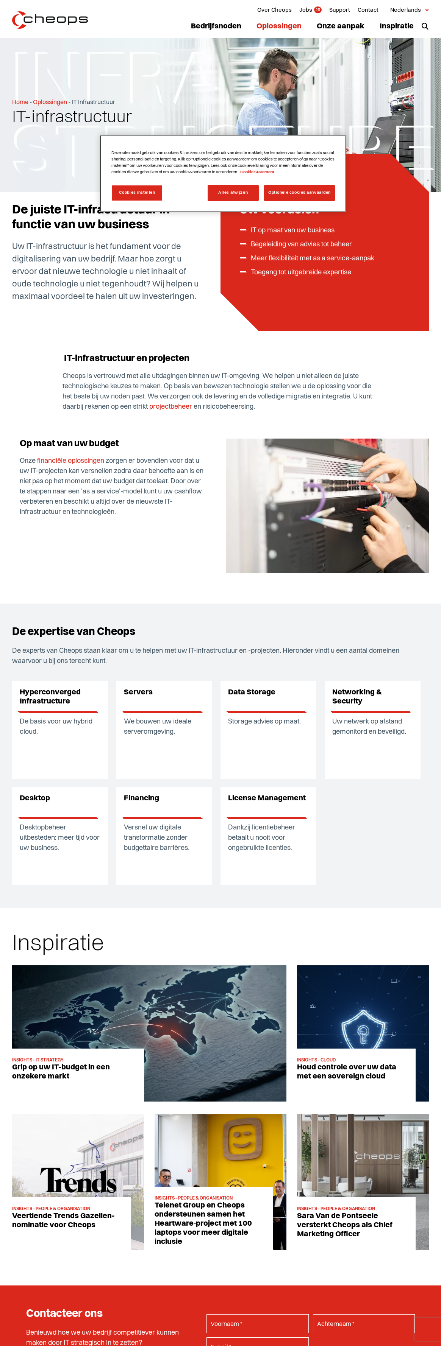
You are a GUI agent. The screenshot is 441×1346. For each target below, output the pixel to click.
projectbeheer (170, 406)
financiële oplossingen (70, 460)
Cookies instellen (137, 192)
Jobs (305, 10)
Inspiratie (397, 26)
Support (339, 10)
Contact (368, 10)
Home (20, 103)
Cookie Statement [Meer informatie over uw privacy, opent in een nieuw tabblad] (257, 172)
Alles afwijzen (233, 192)
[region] (223, 173)
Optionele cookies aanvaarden (299, 192)
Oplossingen (279, 26)
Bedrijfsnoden (216, 26)
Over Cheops (274, 10)
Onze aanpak (340, 26)
